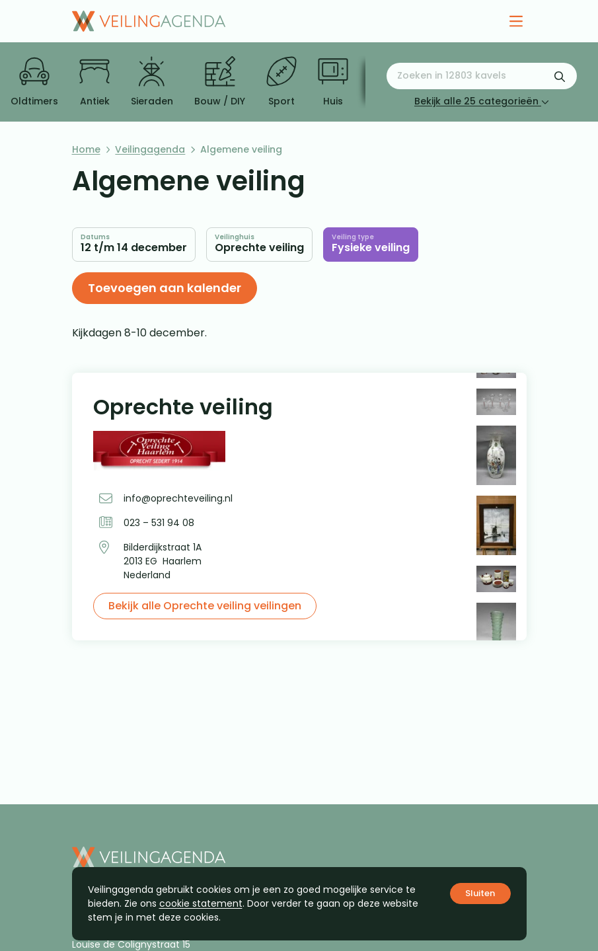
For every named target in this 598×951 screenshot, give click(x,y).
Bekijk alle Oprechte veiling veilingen (204, 605)
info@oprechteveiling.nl (178, 498)
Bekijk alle (481, 101)
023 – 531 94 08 (159, 522)
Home (86, 149)
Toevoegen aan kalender (164, 288)
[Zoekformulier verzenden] (559, 76)
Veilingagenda (150, 149)
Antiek (94, 82)
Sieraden (152, 82)
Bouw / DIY (219, 82)
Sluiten (480, 893)
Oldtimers (34, 82)
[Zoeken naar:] (482, 76)
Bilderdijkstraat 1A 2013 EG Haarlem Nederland (163, 561)
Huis (333, 82)
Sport (281, 82)
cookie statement (201, 903)
